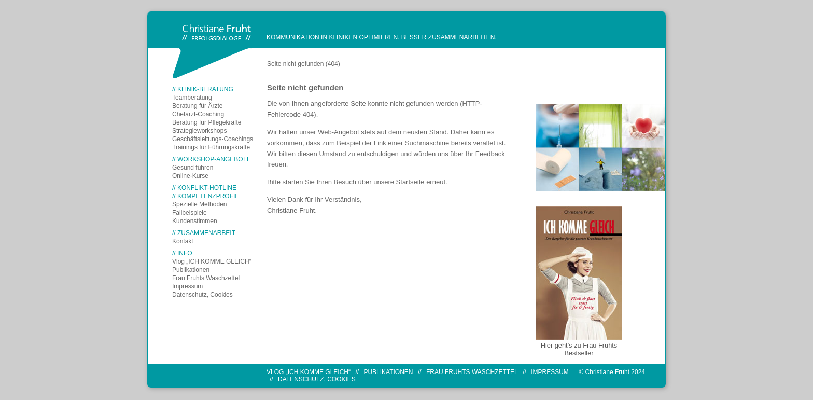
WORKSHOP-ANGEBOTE (214, 159)
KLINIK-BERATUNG (205, 89)
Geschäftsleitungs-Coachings (212, 139)
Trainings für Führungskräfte (211, 147)
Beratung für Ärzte (197, 105)
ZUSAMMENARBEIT (206, 233)
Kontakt (182, 241)
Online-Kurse (190, 176)
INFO (184, 253)
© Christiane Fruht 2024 (612, 372)
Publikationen (190, 269)
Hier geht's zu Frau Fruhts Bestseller (579, 349)
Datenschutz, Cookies (202, 294)
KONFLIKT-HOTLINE (206, 187)
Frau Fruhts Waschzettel (206, 278)
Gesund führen (192, 167)
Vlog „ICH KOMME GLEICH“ (211, 261)
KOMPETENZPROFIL (208, 196)
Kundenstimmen (194, 221)
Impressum (187, 286)
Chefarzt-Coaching (198, 114)
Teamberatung (192, 97)
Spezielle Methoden (199, 204)
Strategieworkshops (199, 130)
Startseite (410, 182)
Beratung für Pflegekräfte (206, 122)
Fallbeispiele (189, 212)
